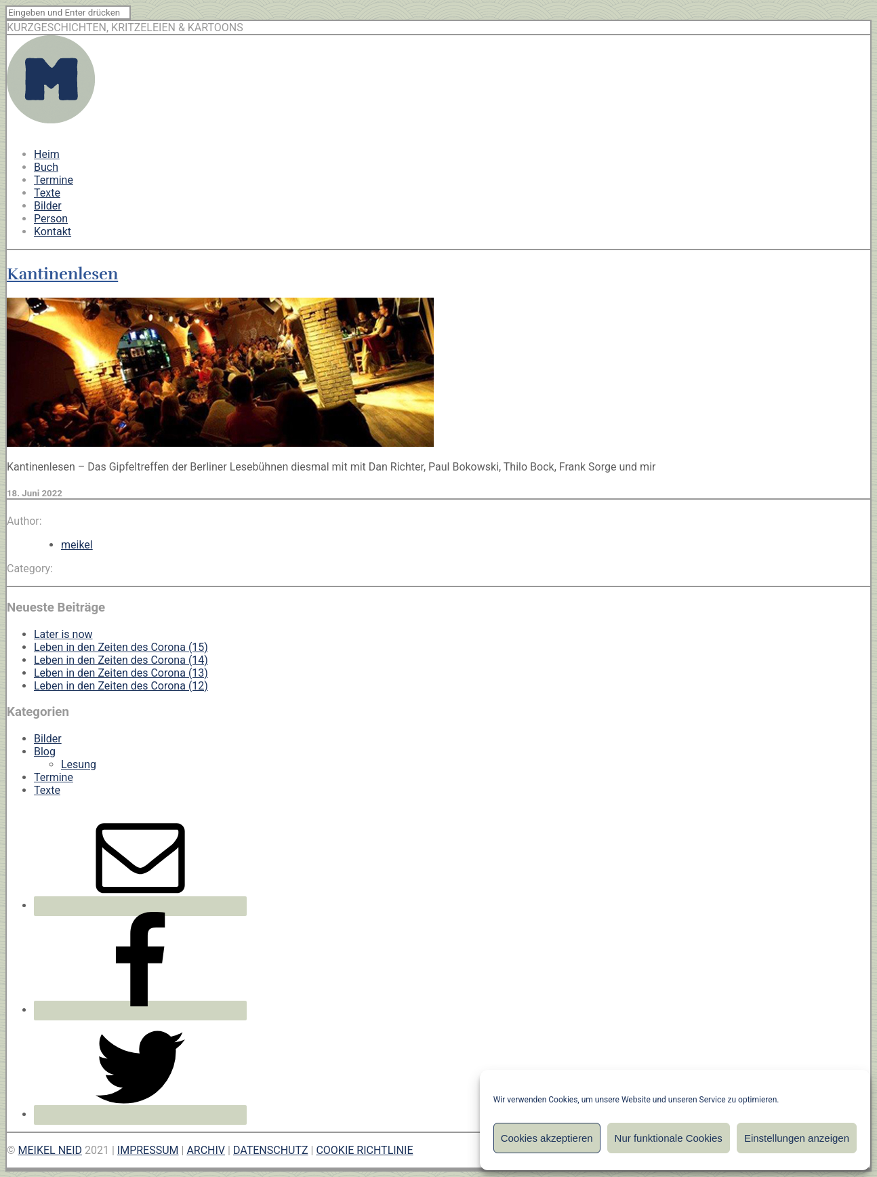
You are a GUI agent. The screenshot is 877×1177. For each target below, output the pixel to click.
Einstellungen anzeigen (796, 1138)
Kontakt (52, 231)
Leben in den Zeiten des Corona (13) (121, 672)
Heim (47, 154)
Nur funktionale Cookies (668, 1138)
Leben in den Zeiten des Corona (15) (121, 647)
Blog (45, 751)
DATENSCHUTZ (270, 1150)
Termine (53, 180)
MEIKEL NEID (50, 1150)
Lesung (78, 764)
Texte (47, 192)
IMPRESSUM (148, 1150)
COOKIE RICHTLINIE (364, 1150)
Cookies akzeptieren (547, 1138)
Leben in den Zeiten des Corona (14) (121, 660)
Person (51, 218)
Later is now (63, 634)
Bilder (48, 205)
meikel (77, 544)
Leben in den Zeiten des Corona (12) (121, 685)
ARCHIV (205, 1150)
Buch (46, 167)
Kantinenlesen (62, 274)
